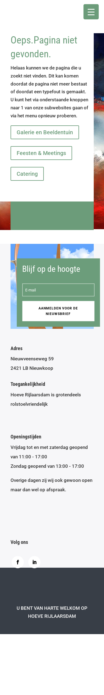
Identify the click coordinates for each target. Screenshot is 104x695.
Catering (27, 173)
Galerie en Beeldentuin (45, 132)
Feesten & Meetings (41, 153)
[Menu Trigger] (91, 11)
